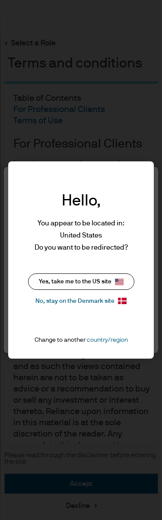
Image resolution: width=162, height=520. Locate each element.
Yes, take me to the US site (81, 282)
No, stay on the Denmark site (81, 301)
